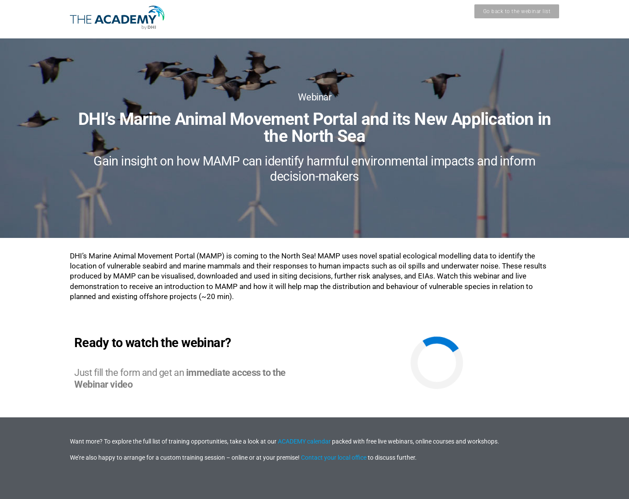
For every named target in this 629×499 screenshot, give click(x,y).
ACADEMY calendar (304, 441)
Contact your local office (333, 457)
